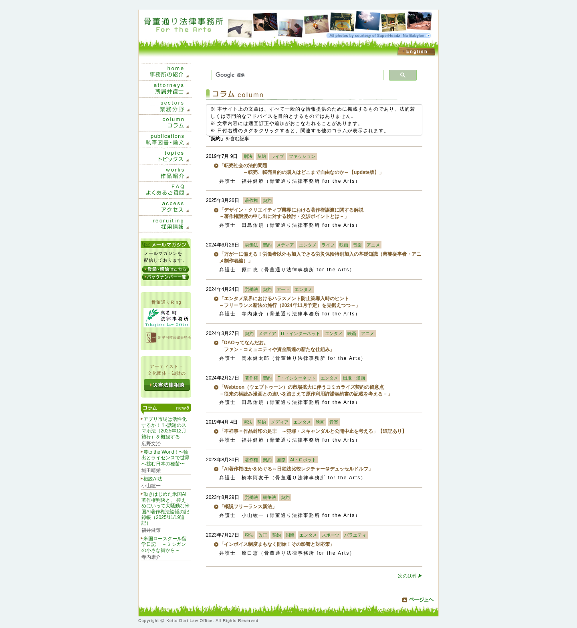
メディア (285, 244)
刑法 (248, 156)
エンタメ (308, 244)
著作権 (251, 200)
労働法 (251, 244)
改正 (262, 535)
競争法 (269, 497)
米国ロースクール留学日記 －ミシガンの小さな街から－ (164, 544)
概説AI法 (152, 479)
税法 (249, 535)
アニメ (373, 244)
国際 (280, 459)
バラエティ (355, 535)
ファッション (302, 156)
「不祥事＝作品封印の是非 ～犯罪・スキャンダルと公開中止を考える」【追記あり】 (313, 431)
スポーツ (330, 535)
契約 (261, 156)
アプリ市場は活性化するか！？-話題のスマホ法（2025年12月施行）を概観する (164, 427)
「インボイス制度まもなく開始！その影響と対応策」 (277, 544)
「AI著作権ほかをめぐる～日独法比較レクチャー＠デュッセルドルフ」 (296, 469)
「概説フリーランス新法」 (248, 506)
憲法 (248, 422)
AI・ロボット (303, 459)
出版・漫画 (354, 378)
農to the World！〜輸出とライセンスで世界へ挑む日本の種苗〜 (165, 457)
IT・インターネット (300, 333)
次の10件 (410, 576)
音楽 (357, 244)
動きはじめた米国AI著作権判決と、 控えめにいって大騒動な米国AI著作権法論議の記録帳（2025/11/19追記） (165, 508)
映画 (343, 244)
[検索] (297, 75)
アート (283, 289)
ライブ (277, 156)
